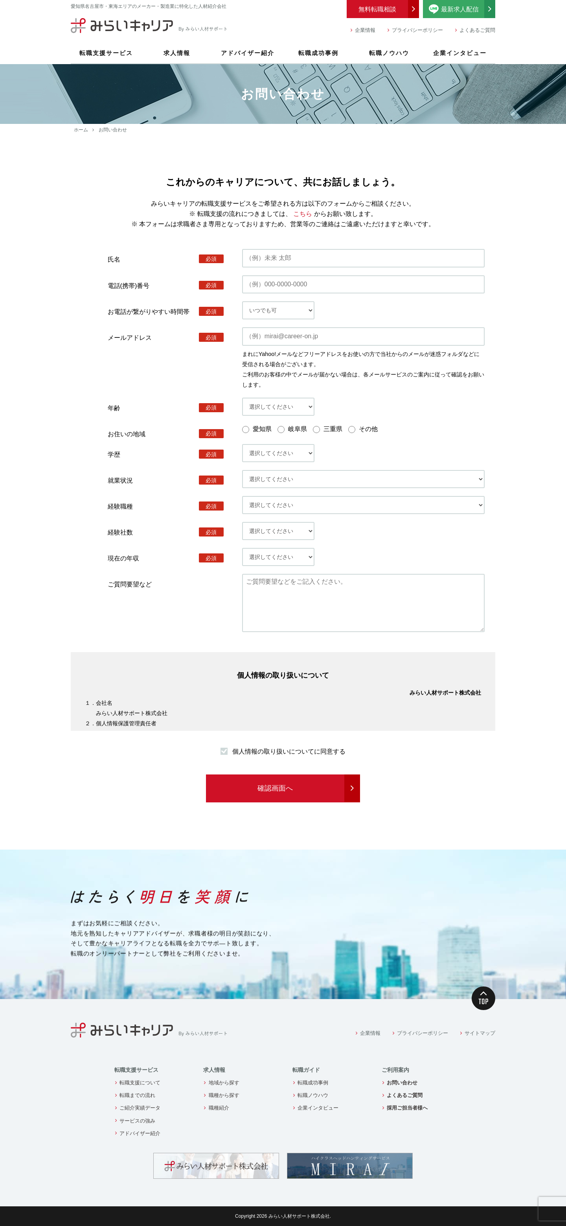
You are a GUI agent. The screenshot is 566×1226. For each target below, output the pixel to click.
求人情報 (177, 53)
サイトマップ (480, 1033)
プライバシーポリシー (417, 30)
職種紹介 (219, 1108)
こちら (302, 213)
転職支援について (139, 1083)
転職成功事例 (318, 53)
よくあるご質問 (477, 30)
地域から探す (224, 1083)
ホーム (81, 130)
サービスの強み (137, 1121)
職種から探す (224, 1095)
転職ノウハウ (389, 53)
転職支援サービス (106, 53)
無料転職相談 (377, 9)
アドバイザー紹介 (247, 53)
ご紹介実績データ (139, 1108)
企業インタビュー (460, 53)
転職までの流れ (137, 1095)
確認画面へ (275, 788)
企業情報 (365, 30)
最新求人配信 (462, 9)
